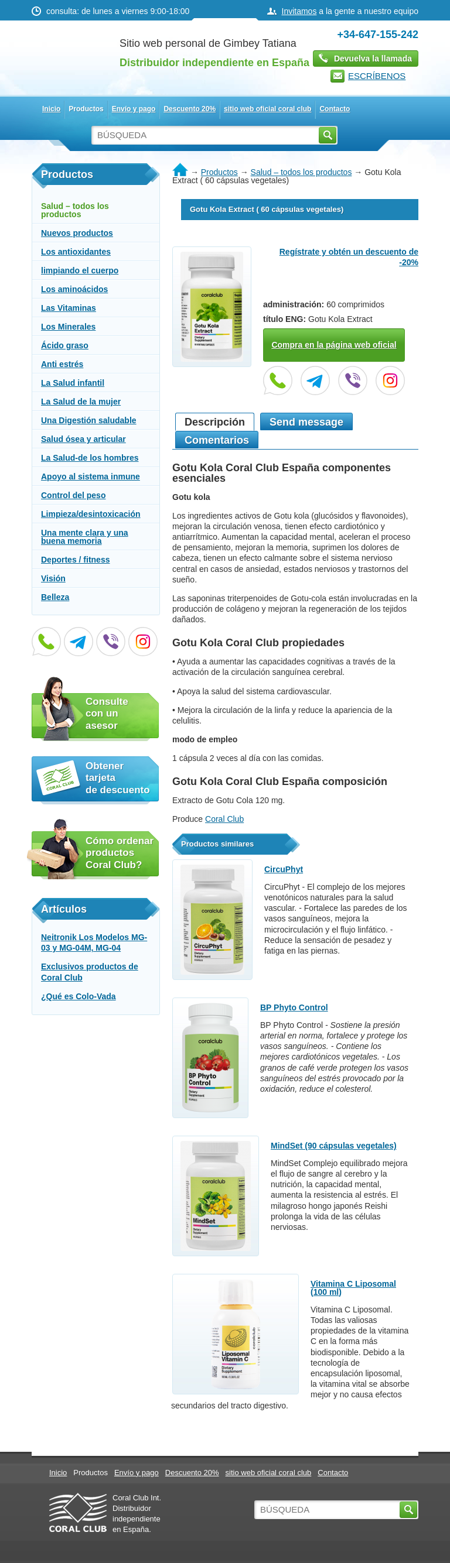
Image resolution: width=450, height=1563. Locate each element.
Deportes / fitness (75, 559)
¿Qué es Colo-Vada (78, 996)
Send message (306, 422)
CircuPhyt (283, 869)
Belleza (55, 597)
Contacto (334, 109)
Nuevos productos (77, 233)
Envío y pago (134, 109)
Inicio (51, 109)
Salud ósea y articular (83, 439)
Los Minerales (68, 326)
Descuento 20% (189, 109)
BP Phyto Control (294, 1007)
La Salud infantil (72, 383)
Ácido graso (64, 345)
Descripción (215, 422)
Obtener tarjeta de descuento (118, 778)
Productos (86, 109)
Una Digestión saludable (89, 420)
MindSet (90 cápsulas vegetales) (334, 1145)
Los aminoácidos (74, 289)
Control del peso (73, 495)
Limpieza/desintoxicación (91, 514)
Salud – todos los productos (75, 210)
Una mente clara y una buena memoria (84, 537)
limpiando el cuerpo (79, 270)
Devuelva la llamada (373, 58)
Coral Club (224, 819)
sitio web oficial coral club (267, 109)
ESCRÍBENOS (376, 76)
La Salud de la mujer (81, 401)
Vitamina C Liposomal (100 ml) (353, 1288)
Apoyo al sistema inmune (90, 476)
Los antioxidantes (76, 251)
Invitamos (299, 11)
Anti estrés (62, 364)
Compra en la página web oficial (333, 344)
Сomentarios (217, 440)
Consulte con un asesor (107, 713)
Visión (53, 578)
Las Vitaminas (68, 308)
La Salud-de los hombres (89, 457)
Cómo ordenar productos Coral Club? (120, 852)
